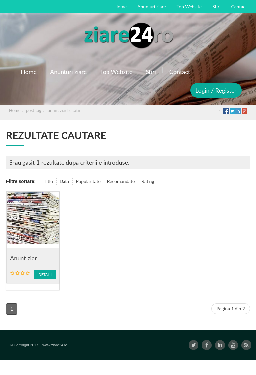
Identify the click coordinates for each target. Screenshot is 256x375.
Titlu (48, 181)
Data (64, 181)
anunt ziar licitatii (64, 110)
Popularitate (88, 181)
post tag (33, 110)
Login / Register (215, 90)
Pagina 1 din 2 (230, 308)
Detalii (45, 274)
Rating (147, 181)
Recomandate (121, 181)
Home (15, 110)
